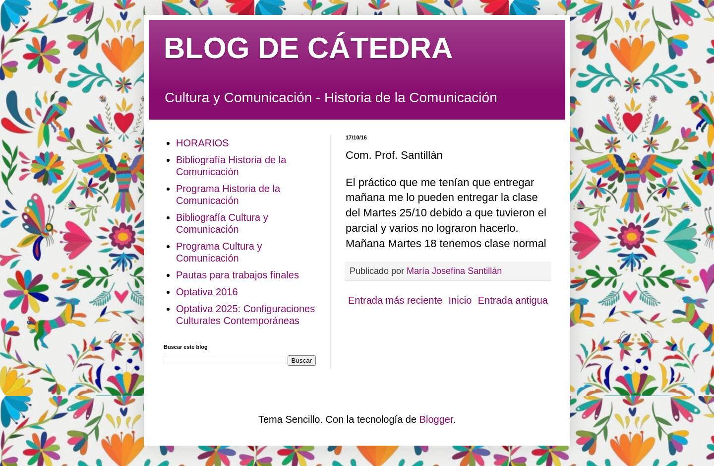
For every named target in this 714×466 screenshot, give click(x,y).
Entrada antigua (513, 300)
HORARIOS (202, 142)
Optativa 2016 (207, 291)
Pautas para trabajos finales (237, 274)
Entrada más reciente (395, 300)
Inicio (460, 300)
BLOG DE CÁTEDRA (308, 48)
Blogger (436, 419)
